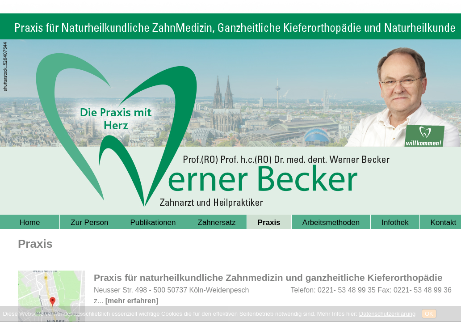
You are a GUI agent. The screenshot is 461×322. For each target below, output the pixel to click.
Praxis (269, 222)
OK (429, 313)
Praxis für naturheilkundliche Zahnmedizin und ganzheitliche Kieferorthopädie (268, 277)
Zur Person (89, 222)
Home (30, 222)
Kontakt (444, 222)
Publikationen (153, 222)
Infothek (395, 222)
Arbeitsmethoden (331, 222)
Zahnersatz (217, 222)
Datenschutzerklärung (387, 313)
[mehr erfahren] (131, 301)
